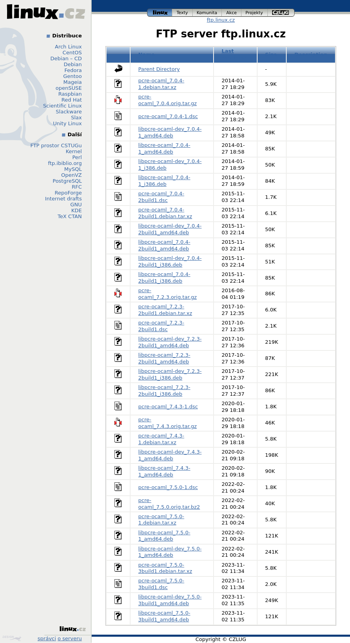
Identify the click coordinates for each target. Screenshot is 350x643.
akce (231, 13)
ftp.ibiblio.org (65, 163)
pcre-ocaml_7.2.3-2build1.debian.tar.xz (165, 310)
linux (159, 13)
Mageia (72, 82)
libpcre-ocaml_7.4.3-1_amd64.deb (164, 471)
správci (47, 638)
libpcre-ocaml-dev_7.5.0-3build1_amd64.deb (170, 600)
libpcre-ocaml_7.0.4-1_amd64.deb (164, 148)
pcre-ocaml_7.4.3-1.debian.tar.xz (161, 439)
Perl (77, 157)
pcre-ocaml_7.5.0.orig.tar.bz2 (169, 503)
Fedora (73, 70)
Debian (73, 64)
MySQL (73, 169)
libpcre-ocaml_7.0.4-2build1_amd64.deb (164, 245)
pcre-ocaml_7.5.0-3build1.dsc (161, 584)
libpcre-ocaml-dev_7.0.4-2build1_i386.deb (170, 261)
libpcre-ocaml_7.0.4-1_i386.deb (164, 180)
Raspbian (70, 94)
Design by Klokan (12, 638)
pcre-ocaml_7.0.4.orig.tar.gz (167, 100)
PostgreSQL (67, 181)
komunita (207, 13)
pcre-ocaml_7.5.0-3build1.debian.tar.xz (165, 568)
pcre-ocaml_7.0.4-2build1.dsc (161, 197)
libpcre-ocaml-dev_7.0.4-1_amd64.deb (170, 132)
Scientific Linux (62, 106)
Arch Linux (68, 47)
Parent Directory (159, 69)
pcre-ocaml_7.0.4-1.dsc (168, 116)
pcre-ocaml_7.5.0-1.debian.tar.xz (161, 519)
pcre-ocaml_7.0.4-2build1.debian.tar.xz (165, 213)
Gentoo (72, 76)
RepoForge (68, 193)
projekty (254, 13)
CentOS (72, 53)
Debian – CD (66, 58)
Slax (76, 117)
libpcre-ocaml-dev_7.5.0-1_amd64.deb (170, 552)
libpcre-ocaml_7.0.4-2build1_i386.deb (164, 277)
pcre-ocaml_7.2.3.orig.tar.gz (167, 293)
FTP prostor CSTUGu (56, 145)
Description (310, 54)
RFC (77, 187)
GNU (76, 205)
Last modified (234, 54)
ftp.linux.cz (221, 20)
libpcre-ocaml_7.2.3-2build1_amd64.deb (164, 358)
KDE (76, 210)
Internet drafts (63, 199)
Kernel (74, 151)
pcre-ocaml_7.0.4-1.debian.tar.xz (161, 84)
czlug (281, 13)
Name (146, 54)
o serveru (70, 638)
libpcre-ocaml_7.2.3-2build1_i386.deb (164, 390)
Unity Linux (67, 123)
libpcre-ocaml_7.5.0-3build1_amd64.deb (164, 616)
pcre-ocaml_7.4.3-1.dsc (168, 407)
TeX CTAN (70, 216)
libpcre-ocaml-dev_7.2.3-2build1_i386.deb (170, 374)
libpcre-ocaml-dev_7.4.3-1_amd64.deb (170, 455)
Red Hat (71, 100)
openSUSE (68, 88)
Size (271, 54)
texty (182, 13)
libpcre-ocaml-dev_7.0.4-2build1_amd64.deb (170, 229)
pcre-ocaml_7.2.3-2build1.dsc (161, 326)
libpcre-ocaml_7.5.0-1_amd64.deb (164, 536)
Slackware (69, 112)
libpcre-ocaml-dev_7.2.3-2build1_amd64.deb (170, 342)
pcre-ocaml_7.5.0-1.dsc (168, 487)
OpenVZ (71, 175)
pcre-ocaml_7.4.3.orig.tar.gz (167, 423)
